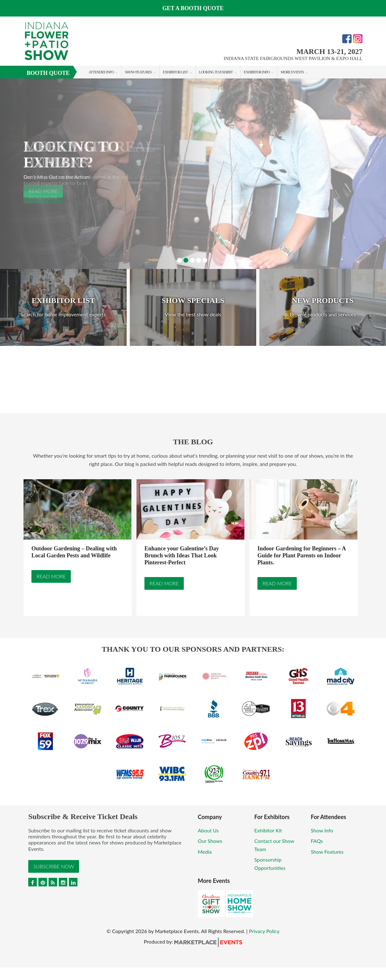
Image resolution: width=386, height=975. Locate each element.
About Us (208, 830)
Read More (51, 577)
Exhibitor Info (257, 72)
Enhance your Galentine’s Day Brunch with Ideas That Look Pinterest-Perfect (181, 555)
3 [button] (192, 260)
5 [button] (205, 260)
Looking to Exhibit (216, 72)
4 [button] (198, 260)
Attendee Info (101, 72)
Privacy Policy (264, 931)
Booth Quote (48, 73)
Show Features (138, 72)
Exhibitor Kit (268, 830)
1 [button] (179, 260)
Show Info (322, 830)
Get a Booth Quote (192, 8)
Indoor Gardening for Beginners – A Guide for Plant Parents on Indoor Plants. (301, 555)
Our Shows (210, 841)
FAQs (317, 841)
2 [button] (185, 260)
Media (205, 852)
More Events (292, 72)
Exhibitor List (175, 72)
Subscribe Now (53, 866)
